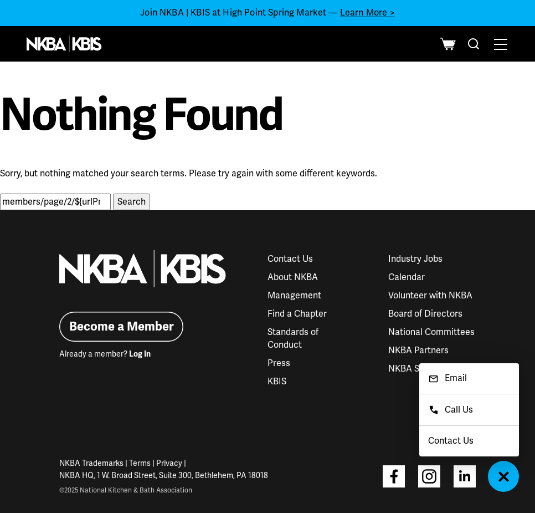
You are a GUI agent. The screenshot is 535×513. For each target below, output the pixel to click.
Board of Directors (425, 313)
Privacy (169, 463)
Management (294, 295)
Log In (140, 354)
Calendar (406, 277)
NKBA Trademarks (91, 463)
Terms (140, 463)
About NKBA (293, 277)
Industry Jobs (415, 259)
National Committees (431, 332)
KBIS (277, 381)
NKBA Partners (418, 350)
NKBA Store (412, 368)
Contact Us (290, 259)
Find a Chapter (297, 313)
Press (279, 363)
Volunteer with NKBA (430, 295)
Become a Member (121, 326)
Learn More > (367, 12)
